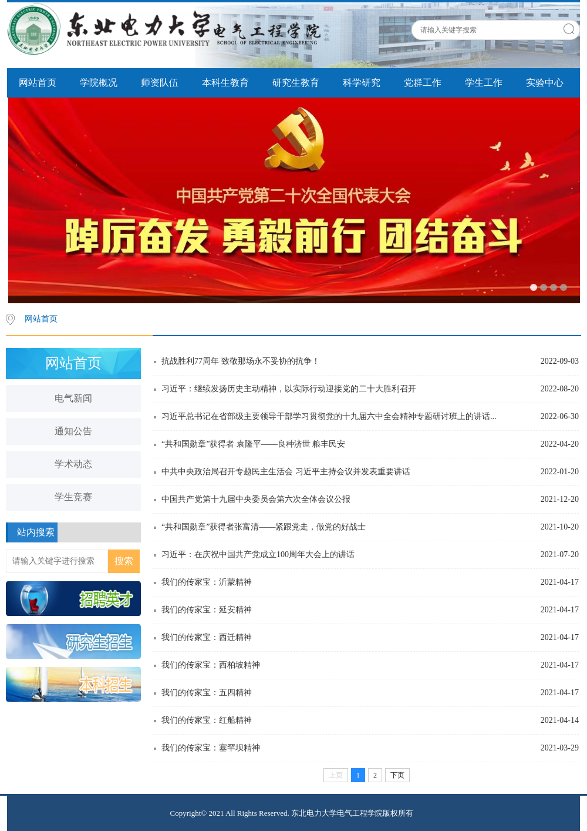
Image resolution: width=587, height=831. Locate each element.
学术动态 (73, 464)
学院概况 (98, 83)
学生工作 (483, 83)
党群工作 (422, 83)
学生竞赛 (73, 497)
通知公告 (73, 431)
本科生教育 (225, 83)
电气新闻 (73, 398)
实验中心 (545, 83)
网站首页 (37, 83)
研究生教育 (295, 83)
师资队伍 (159, 83)
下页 (397, 775)
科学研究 (361, 83)
